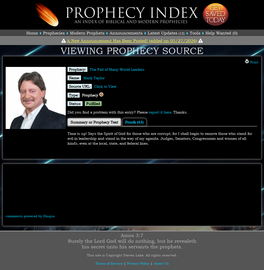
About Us (161, 263)
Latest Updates (162, 33)
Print (251, 62)
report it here (160, 112)
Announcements (126, 33)
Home (32, 33)
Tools (195, 33)
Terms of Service (109, 263)
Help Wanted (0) (221, 33)
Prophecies (54, 33)
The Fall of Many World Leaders (117, 69)
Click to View (105, 86)
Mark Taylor (94, 77)
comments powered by (30, 216)
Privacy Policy (138, 263)
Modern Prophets (87, 33)
